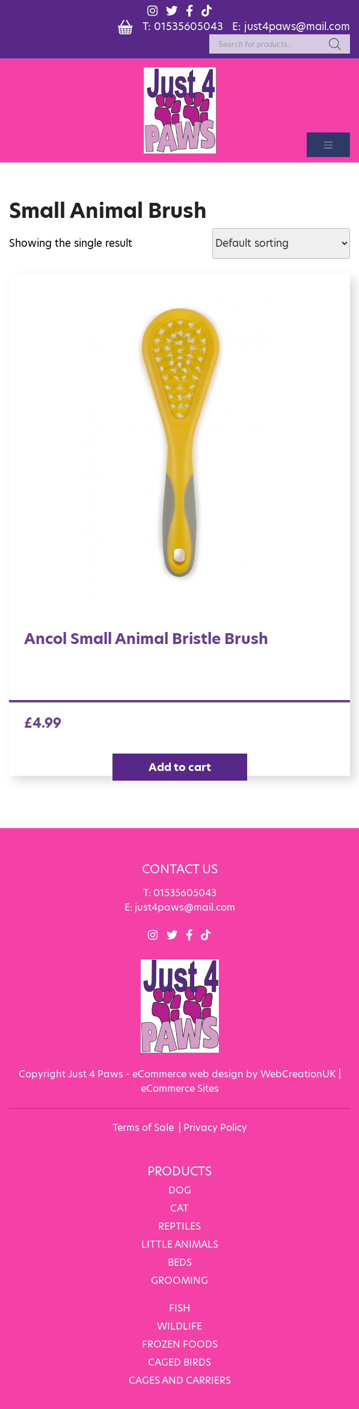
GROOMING (179, 1280)
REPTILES (179, 1226)
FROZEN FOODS (180, 1344)
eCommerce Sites (180, 1088)
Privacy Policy (215, 1127)
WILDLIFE (179, 1326)
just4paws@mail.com (297, 26)
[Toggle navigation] (328, 144)
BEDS (180, 1262)
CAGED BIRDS (179, 1362)
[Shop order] (281, 243)
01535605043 (188, 26)
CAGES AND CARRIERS (180, 1380)
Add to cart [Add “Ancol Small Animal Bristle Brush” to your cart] (180, 767)
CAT (179, 1208)
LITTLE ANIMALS (179, 1244)
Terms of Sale (143, 1127)
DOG (179, 1190)
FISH (180, 1308)
